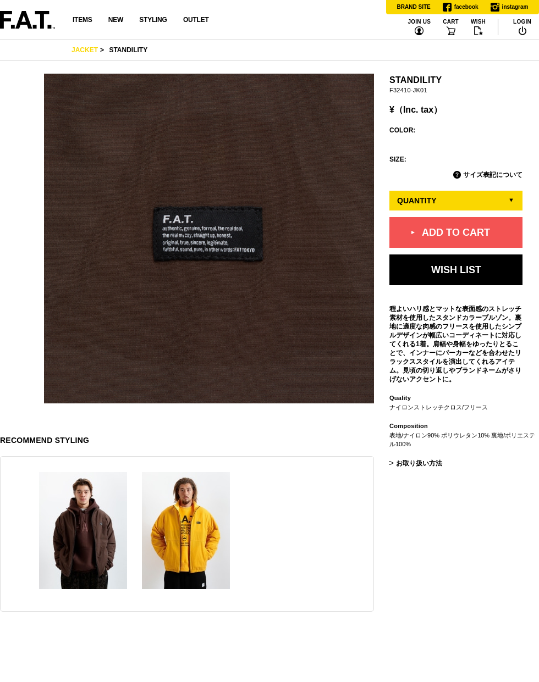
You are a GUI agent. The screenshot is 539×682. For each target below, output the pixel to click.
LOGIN (522, 22)
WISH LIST (456, 269)
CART (451, 22)
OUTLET (196, 20)
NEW (115, 20)
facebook (461, 7)
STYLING (153, 20)
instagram (510, 7)
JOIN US (419, 22)
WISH (478, 22)
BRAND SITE (414, 7)
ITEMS (82, 20)
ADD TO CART (456, 232)
